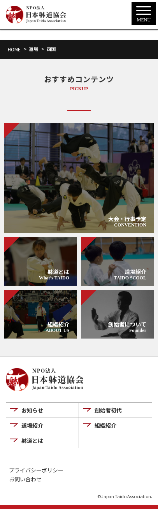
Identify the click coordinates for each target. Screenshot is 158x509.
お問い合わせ (25, 479)
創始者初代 (108, 410)
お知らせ (32, 410)
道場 (33, 49)
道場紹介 (32, 425)
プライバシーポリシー (36, 470)
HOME (14, 49)
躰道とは (32, 440)
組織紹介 (105, 425)
